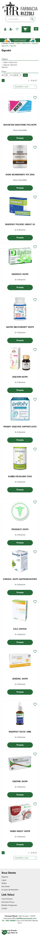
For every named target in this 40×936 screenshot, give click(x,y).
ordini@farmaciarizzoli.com (25, 918)
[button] (25, 87)
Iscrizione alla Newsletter (10, 890)
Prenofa (14, 930)
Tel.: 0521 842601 (9, 920)
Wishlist (4, 883)
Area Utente (6, 886)
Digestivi (5, 67)
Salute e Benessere (23, 43)
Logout (4, 880)
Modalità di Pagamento (9, 905)
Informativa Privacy (8, 902)
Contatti (4, 908)
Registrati (5, 877)
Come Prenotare (7, 899)
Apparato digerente (9, 65)
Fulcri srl (14, 933)
